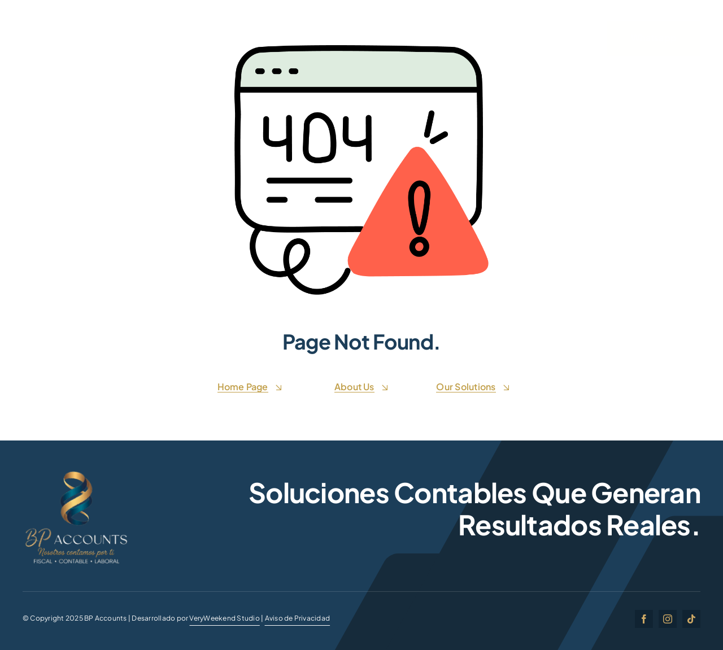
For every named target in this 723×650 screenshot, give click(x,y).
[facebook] (644, 619)
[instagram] (668, 619)
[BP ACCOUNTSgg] (76, 473)
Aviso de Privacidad (297, 618)
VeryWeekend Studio (224, 618)
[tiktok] (691, 619)
